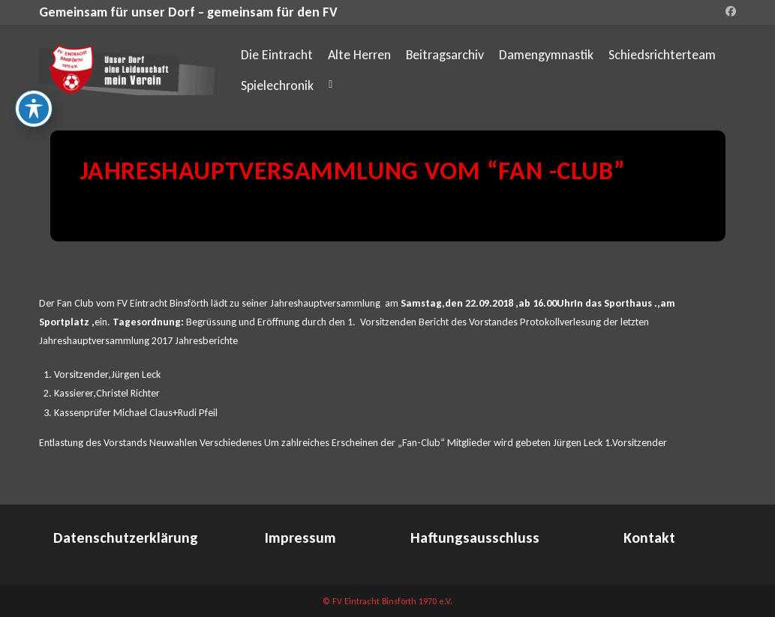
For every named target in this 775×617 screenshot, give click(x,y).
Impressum (300, 538)
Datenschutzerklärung (125, 538)
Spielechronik (277, 85)
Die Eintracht (277, 54)
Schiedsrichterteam (662, 54)
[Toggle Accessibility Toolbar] (34, 106)
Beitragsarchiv (445, 54)
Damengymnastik (546, 54)
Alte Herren (359, 54)
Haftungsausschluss (474, 538)
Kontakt (649, 538)
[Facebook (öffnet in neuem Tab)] (728, 11)
